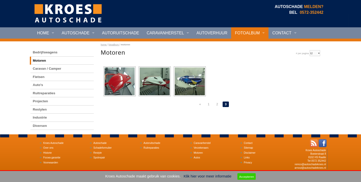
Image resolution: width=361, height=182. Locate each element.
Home (43, 33)
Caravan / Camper (47, 68)
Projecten (40, 101)
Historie (47, 152)
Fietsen (39, 77)
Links (247, 157)
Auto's (38, 85)
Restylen (40, 109)
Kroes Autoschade (53, 143)
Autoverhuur (212, 33)
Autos (197, 157)
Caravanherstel (165, 33)
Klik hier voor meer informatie (208, 176)
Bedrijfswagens (45, 52)
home (104, 44)
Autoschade (75, 33)
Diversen (40, 126)
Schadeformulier (103, 147)
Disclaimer (250, 152)
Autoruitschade (120, 33)
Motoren (39, 60)
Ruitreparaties (44, 93)
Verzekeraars (201, 147)
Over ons (48, 147)
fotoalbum (114, 44)
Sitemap (248, 147)
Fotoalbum (247, 33)
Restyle (98, 152)
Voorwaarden (50, 162)
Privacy (248, 162)
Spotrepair (99, 157)
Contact (281, 33)
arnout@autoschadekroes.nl (310, 167)
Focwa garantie (51, 157)
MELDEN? (313, 7)
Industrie (40, 117)
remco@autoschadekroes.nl (310, 164)
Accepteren (246, 176)
